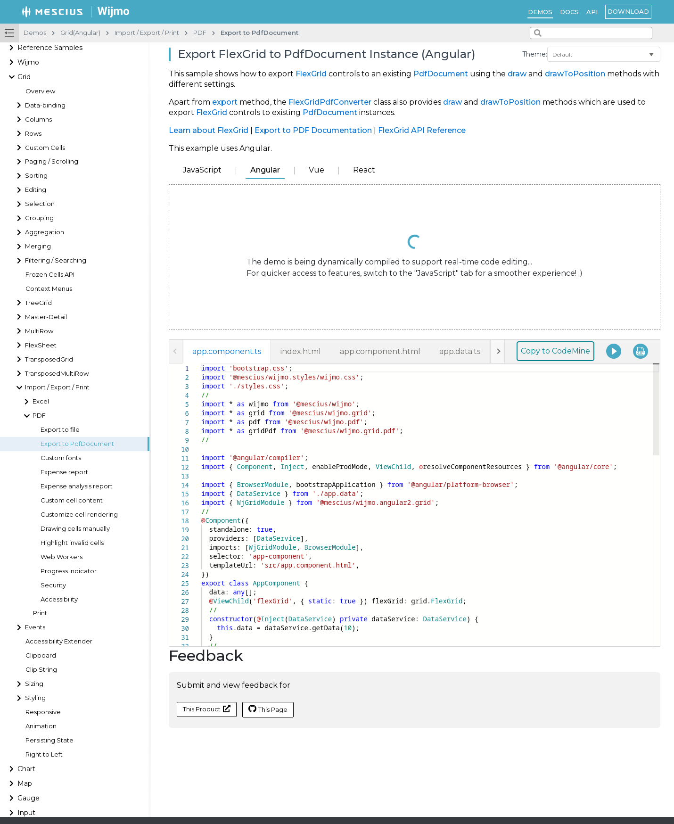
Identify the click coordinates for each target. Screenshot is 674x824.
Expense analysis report (77, 486)
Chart (26, 769)
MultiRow (39, 331)
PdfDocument (440, 73)
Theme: (534, 54)
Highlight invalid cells (72, 542)
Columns (38, 119)
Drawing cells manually (75, 528)
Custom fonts (61, 457)
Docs (569, 12)
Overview (40, 91)
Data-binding (45, 105)
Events (35, 627)
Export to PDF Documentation (313, 130)
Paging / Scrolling (51, 161)
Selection (40, 203)
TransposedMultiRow (57, 373)
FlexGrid (311, 73)
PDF (39, 415)
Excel (41, 401)
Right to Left (44, 754)
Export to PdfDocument (77, 443)
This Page (268, 709)
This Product (206, 709)
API (592, 12)
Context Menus (48, 288)
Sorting (36, 175)
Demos (540, 12)
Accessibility (59, 599)
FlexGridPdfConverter (329, 102)
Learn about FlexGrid (208, 130)
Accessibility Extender (58, 641)
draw (517, 73)
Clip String (41, 669)
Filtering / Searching (55, 260)
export (225, 102)
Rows (33, 133)
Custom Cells (45, 147)
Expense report (64, 472)
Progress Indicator (69, 571)
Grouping (39, 218)
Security (53, 585)
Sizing (34, 683)
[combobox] (591, 33)
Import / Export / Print (57, 387)
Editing (35, 189)
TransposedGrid (49, 359)
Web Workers (61, 556)
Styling (35, 697)
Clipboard (40, 655)
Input (26, 812)
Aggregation (44, 232)
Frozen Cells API (49, 274)
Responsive (43, 712)
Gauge (28, 798)
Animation (41, 726)
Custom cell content (72, 500)
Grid (24, 77)
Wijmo (28, 62)
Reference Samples (49, 47)
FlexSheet (41, 345)
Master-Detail (46, 317)
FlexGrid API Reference (422, 130)
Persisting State (49, 740)
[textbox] (201, 363)
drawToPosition (575, 73)
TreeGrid (38, 302)
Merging (38, 246)
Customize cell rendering (79, 514)
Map (24, 783)
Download (628, 11)
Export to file (60, 429)
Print (40, 613)
